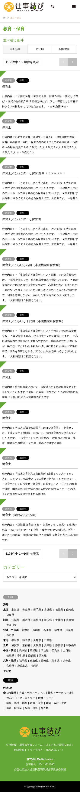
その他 (7, 670)
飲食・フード (46, 697)
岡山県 (45, 650)
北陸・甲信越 (11, 630)
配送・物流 (31, 708)
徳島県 (10, 655)
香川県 (21, 655)
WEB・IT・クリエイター (20, 697)
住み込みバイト (55, 749)
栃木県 (26, 619)
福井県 (58, 630)
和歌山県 (71, 645)
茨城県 (15, 619)
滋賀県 (15, 645)
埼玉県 (48, 619)
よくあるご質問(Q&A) (58, 744)
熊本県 (56, 660)
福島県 (10, 614)
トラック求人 (35, 749)
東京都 (70, 619)
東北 (5, 609)
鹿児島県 (22, 665)
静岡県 (26, 640)
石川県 (47, 630)
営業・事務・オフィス (32, 692)
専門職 (45, 708)
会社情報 (11, 744)
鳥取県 (23, 650)
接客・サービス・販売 (61, 692)
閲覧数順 (64, 49)
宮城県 (48, 609)
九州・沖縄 (9, 660)
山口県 (67, 650)
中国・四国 (9, 650)
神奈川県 (11, 624)
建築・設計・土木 (56, 702)
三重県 (48, 640)
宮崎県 (10, 665)
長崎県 (45, 660)
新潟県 (25, 630)
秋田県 (59, 609)
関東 (5, 619)
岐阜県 (15, 640)
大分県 (67, 660)
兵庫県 (48, 645)
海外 (5, 604)
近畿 (5, 645)
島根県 (34, 650)
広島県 (56, 650)
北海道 (15, 609)
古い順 (40, 49)
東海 (5, 640)
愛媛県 (32, 655)
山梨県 (69, 630)
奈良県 (59, 645)
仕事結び (31, 786)
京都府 (26, 645)
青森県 (26, 609)
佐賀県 (34, 660)
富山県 (36, 630)
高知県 (43, 655)
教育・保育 (36, 702)
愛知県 (37, 640)
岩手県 (37, 609)
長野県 (10, 635)
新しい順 (15, 49)
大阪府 (37, 645)
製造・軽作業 (14, 708)
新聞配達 (19, 749)
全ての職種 (9, 692)
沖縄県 (34, 665)
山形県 (70, 609)
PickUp (7, 687)
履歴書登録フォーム (30, 744)
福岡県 (23, 660)
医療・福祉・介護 (16, 702)
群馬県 (37, 619)
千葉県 (59, 619)
